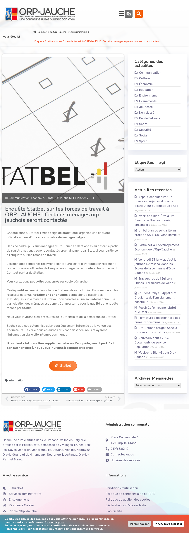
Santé (50, 203)
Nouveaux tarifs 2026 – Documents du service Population (153, 348)
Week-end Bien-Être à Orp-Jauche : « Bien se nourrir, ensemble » (155, 226)
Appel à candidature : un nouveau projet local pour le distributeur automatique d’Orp (156, 207)
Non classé (146, 118)
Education (146, 95)
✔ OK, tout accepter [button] (168, 524)
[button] (178, 16)
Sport (143, 146)
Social (143, 141)
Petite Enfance (149, 123)
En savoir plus (54, 522)
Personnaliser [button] (139, 524)
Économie (37, 203)
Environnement (150, 101)
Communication (78, 37)
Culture (144, 83)
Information (16, 387)
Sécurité (145, 135)
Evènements (148, 106)
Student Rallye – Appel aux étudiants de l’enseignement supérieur (155, 303)
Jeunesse (146, 112)
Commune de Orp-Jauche (49, 37)
